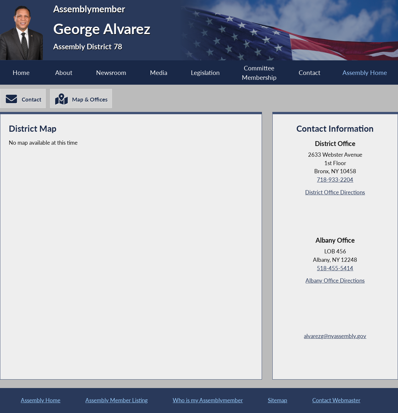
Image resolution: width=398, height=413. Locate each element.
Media (158, 72)
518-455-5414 (335, 268)
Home (21, 72)
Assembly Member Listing (116, 400)
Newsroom (111, 72)
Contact (309, 72)
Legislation (205, 72)
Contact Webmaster (336, 400)
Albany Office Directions (335, 280)
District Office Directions (335, 192)
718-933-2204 (335, 179)
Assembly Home (40, 400)
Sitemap (277, 400)
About (63, 72)
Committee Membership (259, 72)
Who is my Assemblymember (208, 400)
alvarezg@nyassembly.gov (335, 336)
